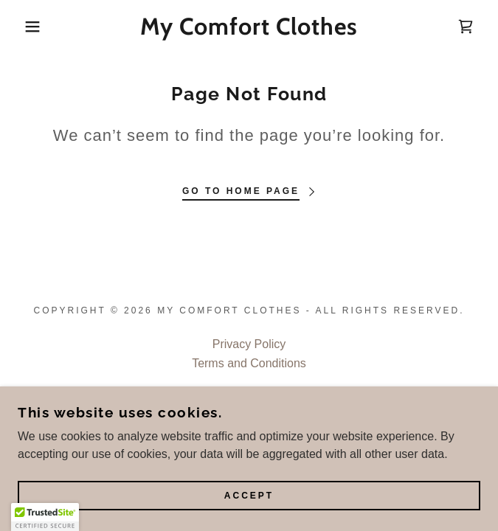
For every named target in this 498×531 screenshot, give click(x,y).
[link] (249, 27)
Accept (249, 495)
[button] (33, 26)
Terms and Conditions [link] (249, 363)
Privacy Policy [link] (249, 344)
